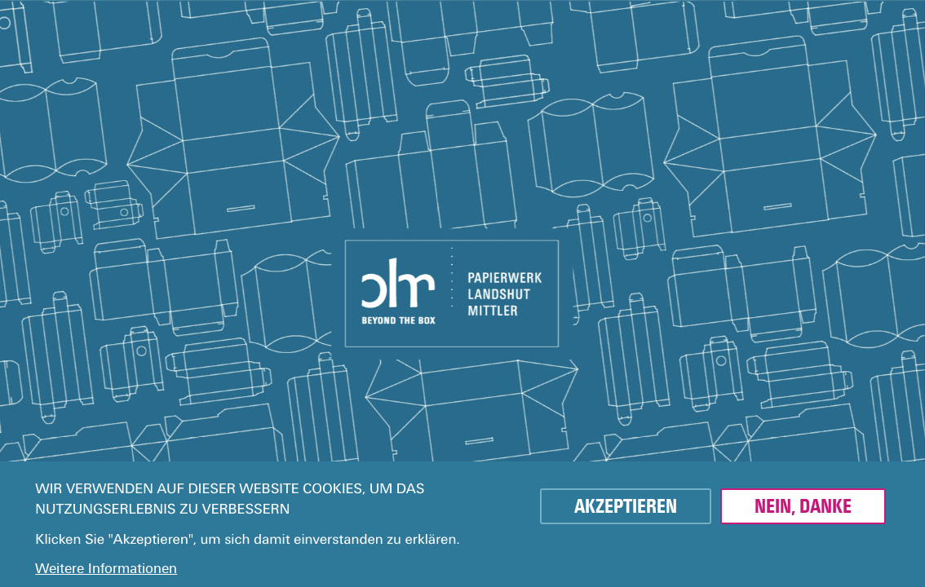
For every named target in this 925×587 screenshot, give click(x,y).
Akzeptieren (625, 506)
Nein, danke (803, 506)
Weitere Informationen (106, 568)
